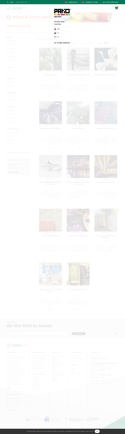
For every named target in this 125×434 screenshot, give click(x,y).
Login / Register (111, 2)
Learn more (89, 431)
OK (97, 431)
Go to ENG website (62, 43)
